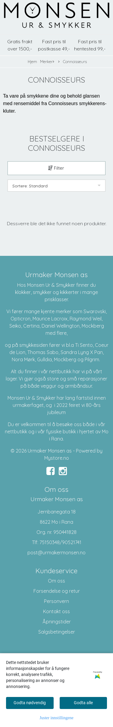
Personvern (56, 601)
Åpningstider (56, 622)
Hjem (32, 61)
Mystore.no (56, 458)
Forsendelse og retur (56, 591)
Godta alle (83, 702)
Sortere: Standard (30, 186)
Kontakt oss (56, 611)
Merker (47, 62)
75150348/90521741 (60, 542)
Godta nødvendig (30, 702)
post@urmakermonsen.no (56, 553)
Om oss (56, 581)
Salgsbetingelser (56, 632)
